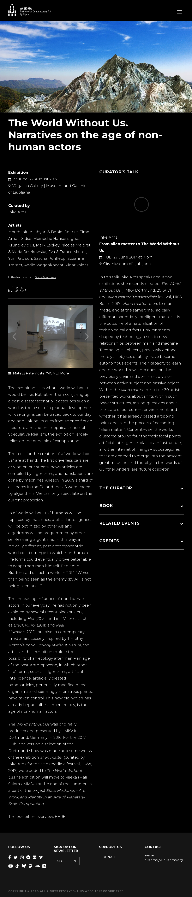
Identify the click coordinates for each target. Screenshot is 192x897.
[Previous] (15, 336)
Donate (109, 857)
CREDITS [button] (109, 540)
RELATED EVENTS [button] (119, 523)
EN (73, 861)
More (64, 373)
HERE (60, 816)
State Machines (45, 277)
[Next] (86, 336)
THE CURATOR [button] (115, 487)
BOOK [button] (106, 505)
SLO (60, 861)
